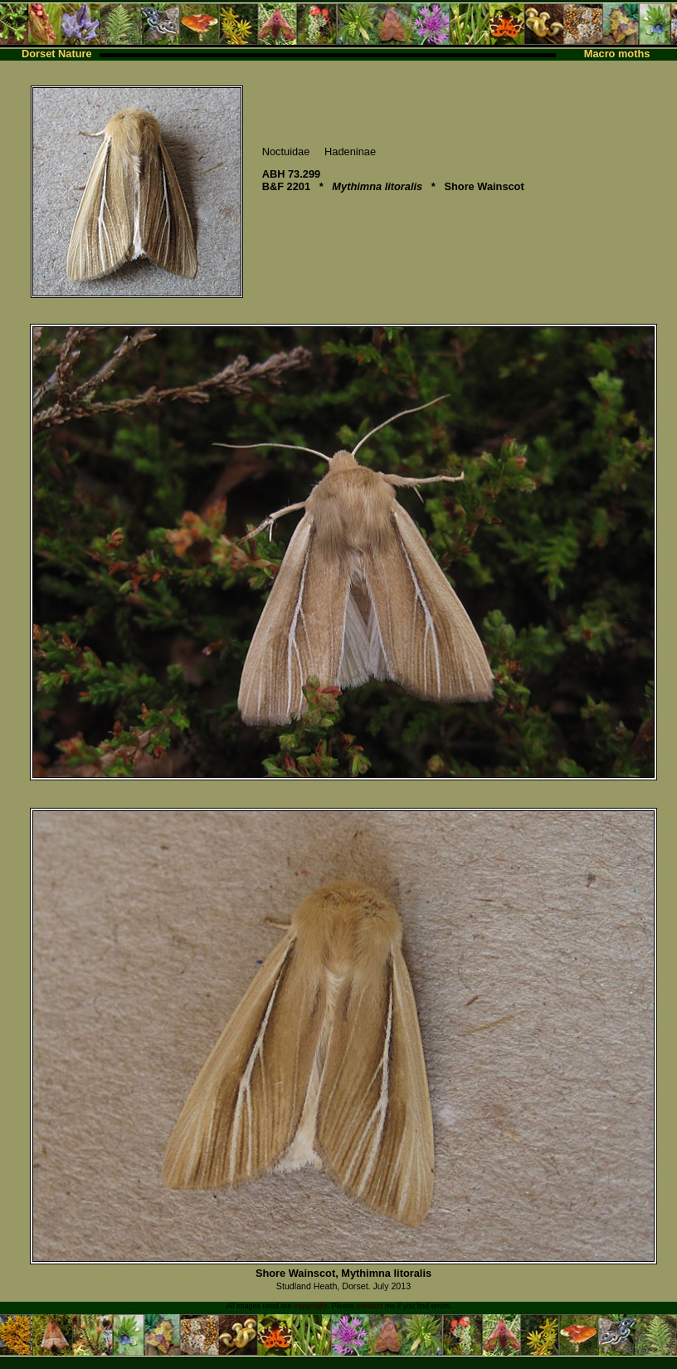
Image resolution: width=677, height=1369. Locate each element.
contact (369, 1306)
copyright (311, 1306)
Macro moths (617, 53)
